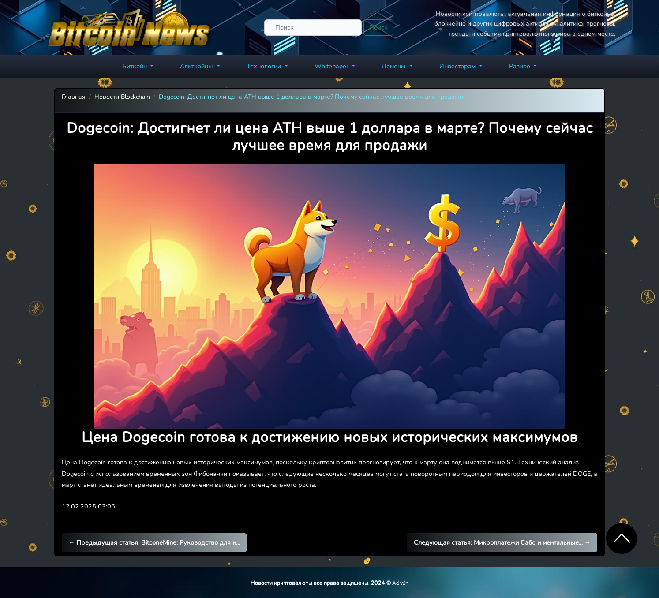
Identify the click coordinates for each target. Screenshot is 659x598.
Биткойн (135, 66)
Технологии (265, 66)
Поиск (378, 27)
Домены (395, 66)
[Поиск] (313, 27)
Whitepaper (332, 66)
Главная (74, 97)
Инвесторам (458, 66)
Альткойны (197, 66)
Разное (520, 66)
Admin (400, 582)
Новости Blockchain (122, 97)
